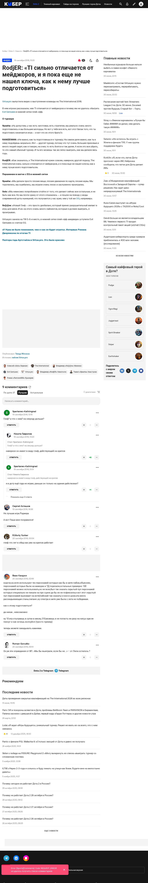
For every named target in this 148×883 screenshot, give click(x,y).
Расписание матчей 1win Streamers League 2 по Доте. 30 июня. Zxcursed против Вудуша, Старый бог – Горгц (122, 105)
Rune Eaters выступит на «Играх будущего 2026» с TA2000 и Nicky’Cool (124, 204)
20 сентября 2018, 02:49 (23, 578)
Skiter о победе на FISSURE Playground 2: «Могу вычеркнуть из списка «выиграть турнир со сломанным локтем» (49, 755)
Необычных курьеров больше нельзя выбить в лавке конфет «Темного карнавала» (123, 68)
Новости (18, 51)
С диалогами (90, 392)
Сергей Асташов (21, 506)
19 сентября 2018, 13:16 (22, 414)
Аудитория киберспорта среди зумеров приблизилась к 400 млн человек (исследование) (124, 240)
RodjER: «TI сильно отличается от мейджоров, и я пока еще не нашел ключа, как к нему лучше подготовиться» (65, 51)
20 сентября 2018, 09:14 (23, 647)
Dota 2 (11, 51)
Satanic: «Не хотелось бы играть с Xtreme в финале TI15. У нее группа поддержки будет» (121, 142)
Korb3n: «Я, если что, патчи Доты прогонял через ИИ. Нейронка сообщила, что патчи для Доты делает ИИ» (123, 162)
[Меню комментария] (97, 413)
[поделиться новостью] (97, 60)
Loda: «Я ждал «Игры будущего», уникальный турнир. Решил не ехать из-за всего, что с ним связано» (49, 727)
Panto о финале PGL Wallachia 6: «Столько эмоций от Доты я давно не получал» (43, 741)
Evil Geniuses (8, 111)
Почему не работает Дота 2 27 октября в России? (27, 806)
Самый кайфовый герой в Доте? (124, 269)
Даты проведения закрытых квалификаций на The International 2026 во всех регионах (46, 698)
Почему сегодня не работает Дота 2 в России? (26, 783)
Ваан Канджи (19, 575)
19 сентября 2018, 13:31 (24, 469)
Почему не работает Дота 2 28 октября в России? (27, 795)
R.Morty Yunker (20, 535)
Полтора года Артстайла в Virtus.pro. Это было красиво (33, 240)
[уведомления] (127, 4)
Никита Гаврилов (23, 433)
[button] (97, 413)
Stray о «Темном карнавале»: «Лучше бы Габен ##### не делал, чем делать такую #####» (124, 124)
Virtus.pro (7, 101)
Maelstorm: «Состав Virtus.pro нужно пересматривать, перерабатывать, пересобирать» (122, 86)
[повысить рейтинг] (84, 425)
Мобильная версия (74, 870)
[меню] (27, 4)
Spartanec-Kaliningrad (24, 411)
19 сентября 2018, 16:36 (22, 509)
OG (78, 198)
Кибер (4, 51)
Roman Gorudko (20, 643)
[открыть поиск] (121, 4)
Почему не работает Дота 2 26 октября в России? (27, 818)
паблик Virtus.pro (20, 357)
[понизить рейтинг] (96, 425)
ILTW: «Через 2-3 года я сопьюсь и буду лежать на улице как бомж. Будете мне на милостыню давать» (51, 770)
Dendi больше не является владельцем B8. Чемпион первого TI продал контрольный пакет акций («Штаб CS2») (124, 221)
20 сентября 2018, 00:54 (23, 538)
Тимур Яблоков (22, 353)
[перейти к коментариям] (79, 60)
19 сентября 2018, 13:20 (24, 437)
